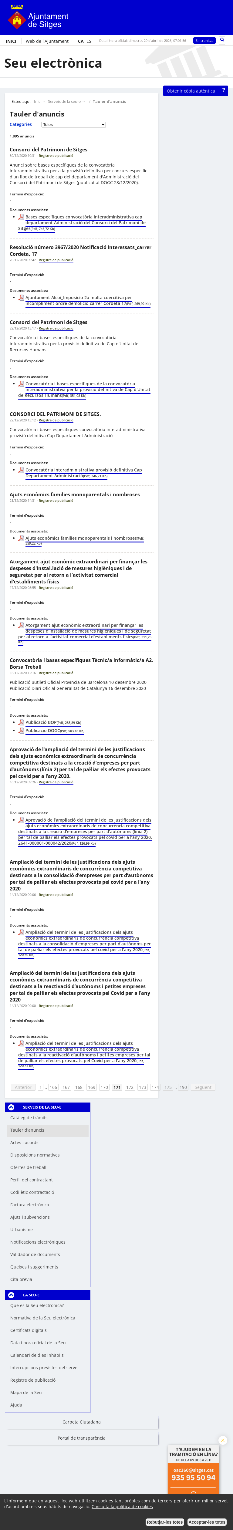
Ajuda (16, 1405)
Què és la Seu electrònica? (37, 1305)
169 (91, 1087)
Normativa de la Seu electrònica (42, 1318)
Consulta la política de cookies (122, 1506)
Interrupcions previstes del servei (44, 1367)
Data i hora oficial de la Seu (38, 1343)
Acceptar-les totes (207, 1522)
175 (168, 1087)
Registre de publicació (33, 1380)
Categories (21, 124)
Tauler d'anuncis (109, 101)
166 (53, 1087)
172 (129, 1087)
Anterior (23, 1087)
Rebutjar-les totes (165, 1522)
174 (155, 1087)
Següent (203, 1087)
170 (104, 1087)
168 (79, 1087)
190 (183, 1087)
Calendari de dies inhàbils (37, 1355)
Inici (37, 101)
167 (66, 1087)
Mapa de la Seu (26, 1392)
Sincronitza (204, 40)
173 (142, 1087)
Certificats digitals (28, 1330)
